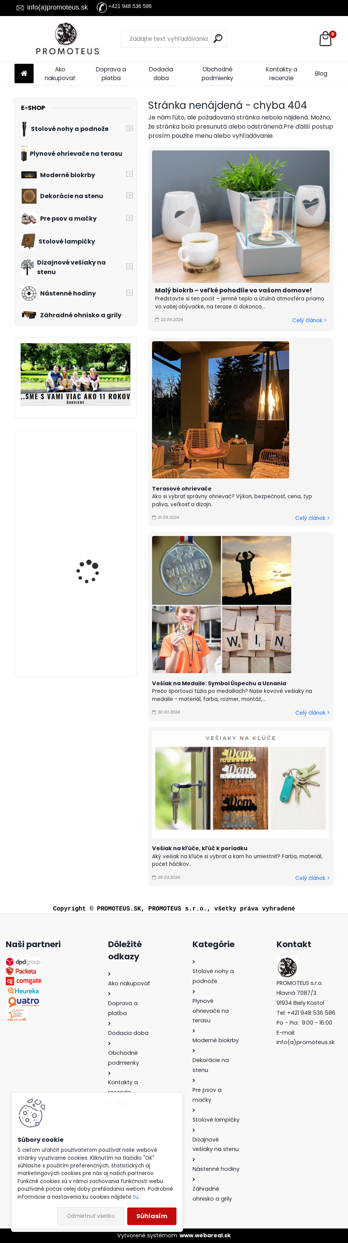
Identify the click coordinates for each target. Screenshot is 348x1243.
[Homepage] (24, 73)
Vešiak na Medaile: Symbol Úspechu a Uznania (219, 683)
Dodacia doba (161, 73)
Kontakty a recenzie (281, 73)
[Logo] (67, 39)
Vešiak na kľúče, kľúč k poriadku (200, 848)
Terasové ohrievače (182, 488)
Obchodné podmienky (217, 73)
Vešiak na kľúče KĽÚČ (93, 466)
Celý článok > (309, 320)
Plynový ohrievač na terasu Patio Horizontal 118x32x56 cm (95, 547)
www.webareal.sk (205, 1235)
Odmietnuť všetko (91, 1216)
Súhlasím (151, 1216)
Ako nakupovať (60, 73)
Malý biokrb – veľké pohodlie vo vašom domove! (233, 290)
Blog (321, 73)
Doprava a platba (111, 73)
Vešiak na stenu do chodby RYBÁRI (90, 624)
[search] (218, 38)
